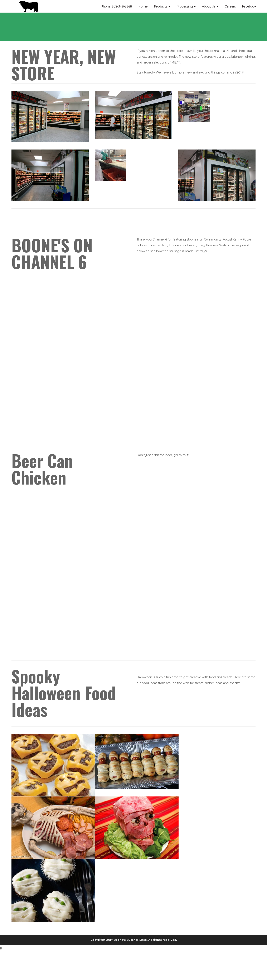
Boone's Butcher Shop (130, 939)
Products (162, 6)
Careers (230, 6)
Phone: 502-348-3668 (116, 6)
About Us (210, 6)
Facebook (249, 6)
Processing (186, 6)
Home (143, 6)
